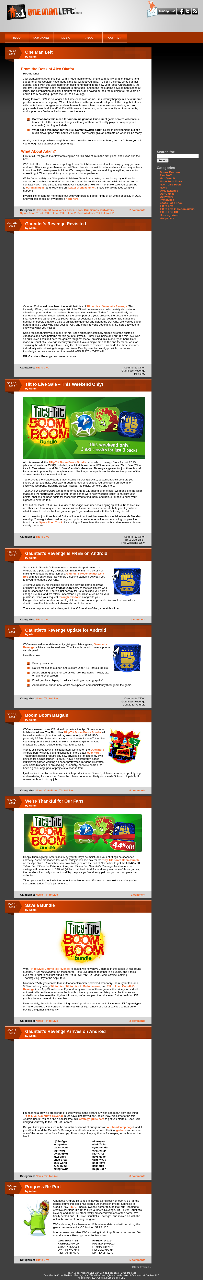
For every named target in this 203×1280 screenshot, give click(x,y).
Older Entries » (141, 1267)
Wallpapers (167, 218)
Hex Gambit (43, 210)
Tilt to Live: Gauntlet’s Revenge (107, 306)
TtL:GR (74, 1206)
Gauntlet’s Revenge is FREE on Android (66, 553)
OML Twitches (169, 190)
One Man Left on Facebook (104, 1273)
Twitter (84, 1273)
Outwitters (107, 210)
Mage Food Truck (171, 181)
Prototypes (167, 199)
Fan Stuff (166, 175)
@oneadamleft (85, 187)
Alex (32, 634)
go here (121, 1130)
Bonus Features (170, 172)
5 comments (137, 1259)
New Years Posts (63, 210)
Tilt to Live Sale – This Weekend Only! (64, 384)
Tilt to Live (51, 213)
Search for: (166, 152)
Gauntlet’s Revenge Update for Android (65, 630)
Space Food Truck (32, 213)
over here (93, 752)
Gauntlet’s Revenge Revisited (55, 223)
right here (72, 198)
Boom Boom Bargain (46, 715)
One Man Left (39, 52)
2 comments (137, 210)
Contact (114, 37)
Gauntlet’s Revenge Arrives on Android (65, 1031)
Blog (17, 37)
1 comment (138, 619)
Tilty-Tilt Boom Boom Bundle (67, 462)
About (90, 37)
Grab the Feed (128, 1273)
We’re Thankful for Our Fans (54, 801)
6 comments (137, 790)
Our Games (41, 37)
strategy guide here (91, 1118)
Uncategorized (169, 215)
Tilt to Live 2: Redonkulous (77, 213)
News (79, 210)
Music (65, 37)
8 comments (137, 1176)
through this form (70, 597)
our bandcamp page (120, 1127)
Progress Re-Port (43, 1186)
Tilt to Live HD (105, 213)
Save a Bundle (40, 905)
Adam (32, 56)
